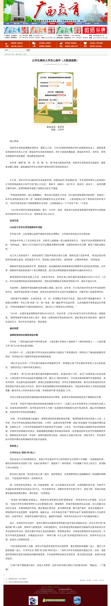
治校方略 (13, 46)
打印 (102, 580)
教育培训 (92, 46)
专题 (24, 54)
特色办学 (20, 46)
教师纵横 (52, 23)
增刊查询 (87, 23)
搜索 (28, 50)
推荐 (96, 580)
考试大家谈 (99, 43)
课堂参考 (67, 46)
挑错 (89, 580)
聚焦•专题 (17, 23)
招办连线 (98, 46)
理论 (61, 46)
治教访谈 (20, 43)
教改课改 (74, 43)
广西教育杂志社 (64, 587)
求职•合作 (79, 23)
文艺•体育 (61, 23)
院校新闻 (13, 43)
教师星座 (41, 46)
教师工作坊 (74, 46)
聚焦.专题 (18, 54)
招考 (85, 46)
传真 (6, 46)
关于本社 (96, 23)
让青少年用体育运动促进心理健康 (18, 582)
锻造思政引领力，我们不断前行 (18, 579)
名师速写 (48, 43)
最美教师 (48, 46)
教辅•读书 (34, 23)
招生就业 (92, 43)
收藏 (83, 580)
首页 (8, 23)
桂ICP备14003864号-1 (65, 589)
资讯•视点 (25, 23)
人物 (33, 46)
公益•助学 (43, 23)
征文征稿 (70, 23)
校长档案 (41, 43)
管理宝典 (67, 43)
